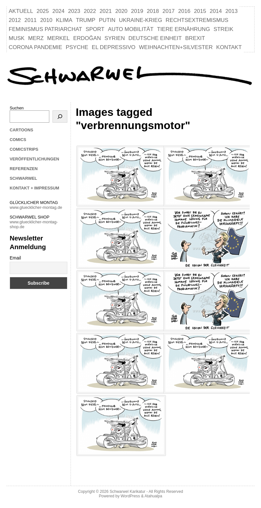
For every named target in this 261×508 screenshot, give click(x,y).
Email (15, 257)
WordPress (130, 496)
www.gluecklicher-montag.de (36, 207)
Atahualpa (153, 496)
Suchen (17, 108)
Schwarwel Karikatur (127, 491)
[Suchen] (60, 116)
